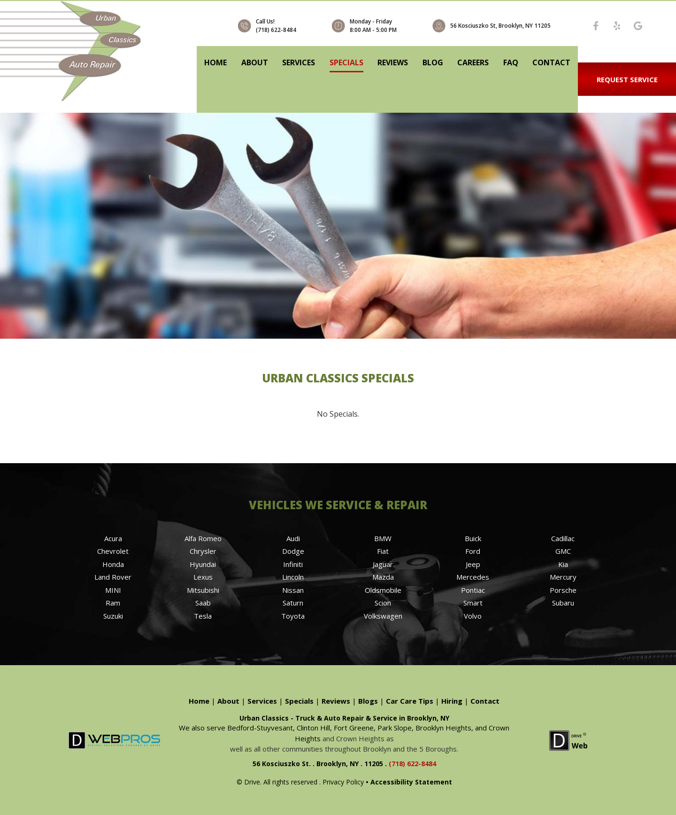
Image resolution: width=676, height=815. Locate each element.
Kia (563, 564)
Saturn (293, 602)
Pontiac (473, 590)
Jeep (473, 564)
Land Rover (112, 577)
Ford (472, 551)
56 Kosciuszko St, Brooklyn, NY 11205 (500, 26)
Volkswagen (383, 616)
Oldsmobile (383, 590)
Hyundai (203, 564)
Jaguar (383, 564)
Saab (203, 602)
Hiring (451, 701)
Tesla (203, 616)
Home (215, 62)
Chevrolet (113, 551)
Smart (473, 602)
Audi (293, 538)
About (254, 62)
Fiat (383, 551)
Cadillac (563, 538)
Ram (113, 602)
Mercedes (472, 577)
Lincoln (293, 577)
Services (298, 62)
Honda (113, 564)
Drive (252, 781)
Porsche (563, 590)
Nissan (293, 590)
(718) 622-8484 (276, 30)
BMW (383, 538)
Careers (473, 62)
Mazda (383, 577)
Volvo (473, 616)
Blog (432, 62)
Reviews (392, 62)
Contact (551, 62)
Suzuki (113, 616)
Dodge (293, 551)
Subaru (563, 602)
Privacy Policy (343, 781)
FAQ (510, 62)
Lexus (203, 577)
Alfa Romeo (203, 538)
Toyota (293, 616)
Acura (113, 538)
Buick (473, 538)
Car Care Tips (409, 701)
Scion (383, 602)
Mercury (563, 577)
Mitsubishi (203, 590)
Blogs (368, 701)
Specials (346, 62)
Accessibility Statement (411, 781)
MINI (113, 590)
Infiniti (293, 564)
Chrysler (203, 551)
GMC (563, 551)
